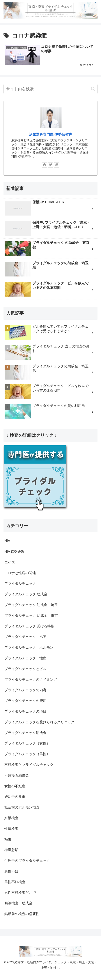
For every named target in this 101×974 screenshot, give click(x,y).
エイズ (9, 562)
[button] (93, 88)
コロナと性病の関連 (20, 573)
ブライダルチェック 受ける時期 (29, 626)
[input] (50, 89)
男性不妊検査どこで (20, 893)
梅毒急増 (11, 850)
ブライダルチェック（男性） (27, 754)
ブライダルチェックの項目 (25, 711)
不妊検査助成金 (16, 775)
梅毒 (7, 839)
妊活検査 (11, 818)
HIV (7, 541)
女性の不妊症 (14, 786)
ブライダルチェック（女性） (27, 743)
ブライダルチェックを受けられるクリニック (39, 722)
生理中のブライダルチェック (27, 860)
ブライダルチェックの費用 (25, 701)
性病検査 (11, 829)
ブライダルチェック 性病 (25, 658)
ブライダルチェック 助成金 (25, 594)
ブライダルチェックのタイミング (30, 679)
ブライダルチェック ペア (25, 637)
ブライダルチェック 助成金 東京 (31, 615)
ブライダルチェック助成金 (25, 733)
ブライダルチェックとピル (25, 669)
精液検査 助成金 (18, 903)
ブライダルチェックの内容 (25, 690)
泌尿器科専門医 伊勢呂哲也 (50, 134)
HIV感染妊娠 (14, 551)
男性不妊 (11, 871)
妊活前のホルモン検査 (21, 807)
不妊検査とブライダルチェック (28, 765)
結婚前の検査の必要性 (21, 914)
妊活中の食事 (14, 796)
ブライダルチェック (20, 583)
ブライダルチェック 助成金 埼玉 (31, 605)
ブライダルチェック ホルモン (28, 647)
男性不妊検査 (14, 882)
